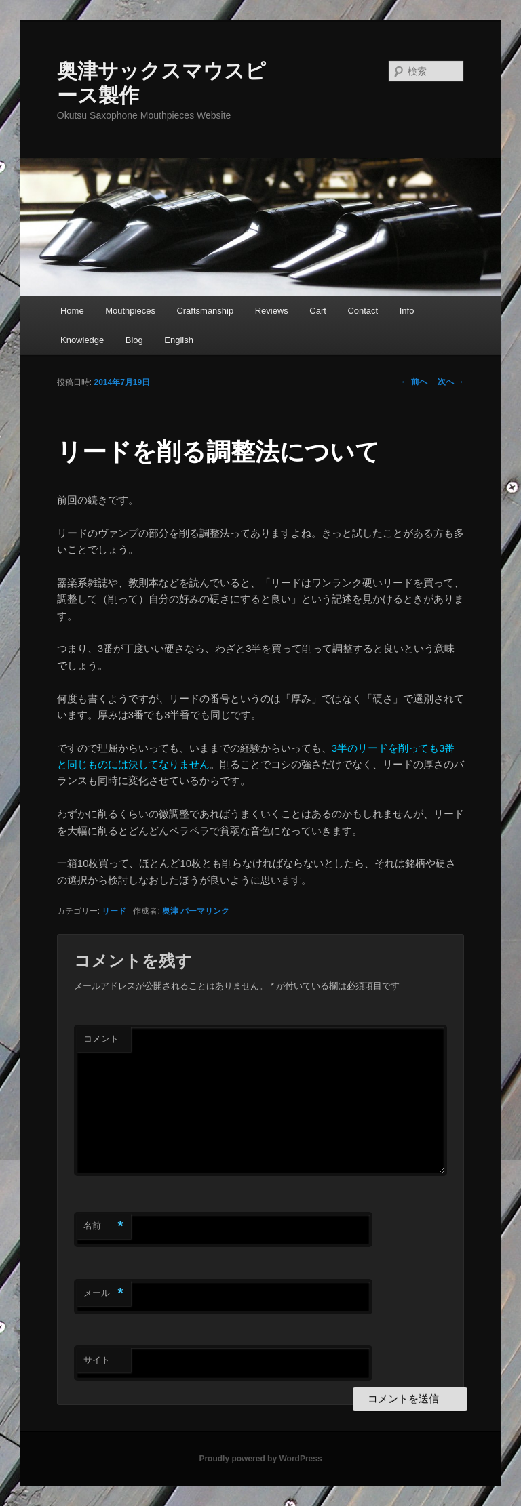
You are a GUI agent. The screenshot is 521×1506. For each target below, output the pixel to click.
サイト (96, 1360)
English (178, 340)
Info (407, 311)
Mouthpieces (130, 311)
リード (114, 911)
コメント (101, 1039)
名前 (103, 1226)
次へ (451, 381)
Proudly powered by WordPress (260, 1458)
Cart (317, 311)
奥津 (170, 911)
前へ (414, 381)
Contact (362, 311)
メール (103, 1293)
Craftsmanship (204, 311)
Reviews (271, 311)
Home (72, 311)
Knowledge (82, 340)
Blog (134, 340)
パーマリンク (204, 911)
